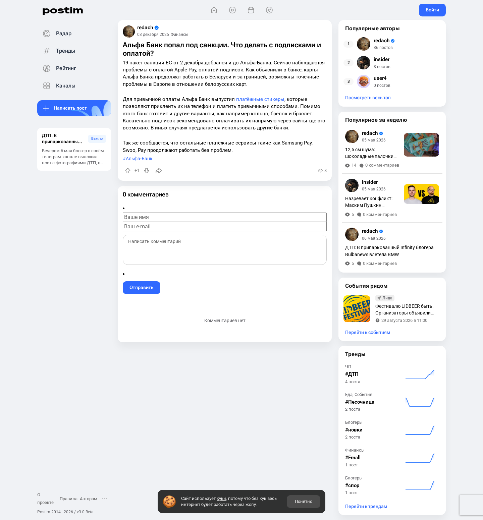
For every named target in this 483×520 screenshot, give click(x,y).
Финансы (179, 34)
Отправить (141, 287)
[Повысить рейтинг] (128, 171)
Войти (432, 9)
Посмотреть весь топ (368, 98)
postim (62, 10)
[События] (250, 10)
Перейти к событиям (367, 332)
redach (148, 27)
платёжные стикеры (260, 99)
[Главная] (213, 10)
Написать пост (70, 108)
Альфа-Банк (139, 159)
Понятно (303, 501)
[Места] (269, 10)
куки (221, 498)
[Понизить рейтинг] (147, 171)
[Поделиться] (158, 171)
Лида (387, 298)
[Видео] (232, 10)
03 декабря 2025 (153, 34)
